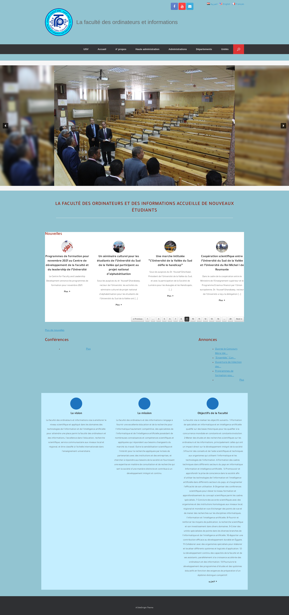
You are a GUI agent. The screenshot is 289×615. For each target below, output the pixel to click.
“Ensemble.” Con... (225, 358)
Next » (239, 319)
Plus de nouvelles (54, 330)
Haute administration (147, 49)
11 (199, 319)
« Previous (137, 319)
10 (193, 319)
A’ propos (120, 49)
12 (205, 319)
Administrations (178, 49)
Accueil (102, 49)
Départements (204, 49)
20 (230, 319)
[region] (144, 125)
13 (212, 319)
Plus (67, 292)
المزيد (212, 582)
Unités (225, 49)
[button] (5, 125)
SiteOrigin (142, 608)
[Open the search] (238, 49)
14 (218, 319)
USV (85, 49)
